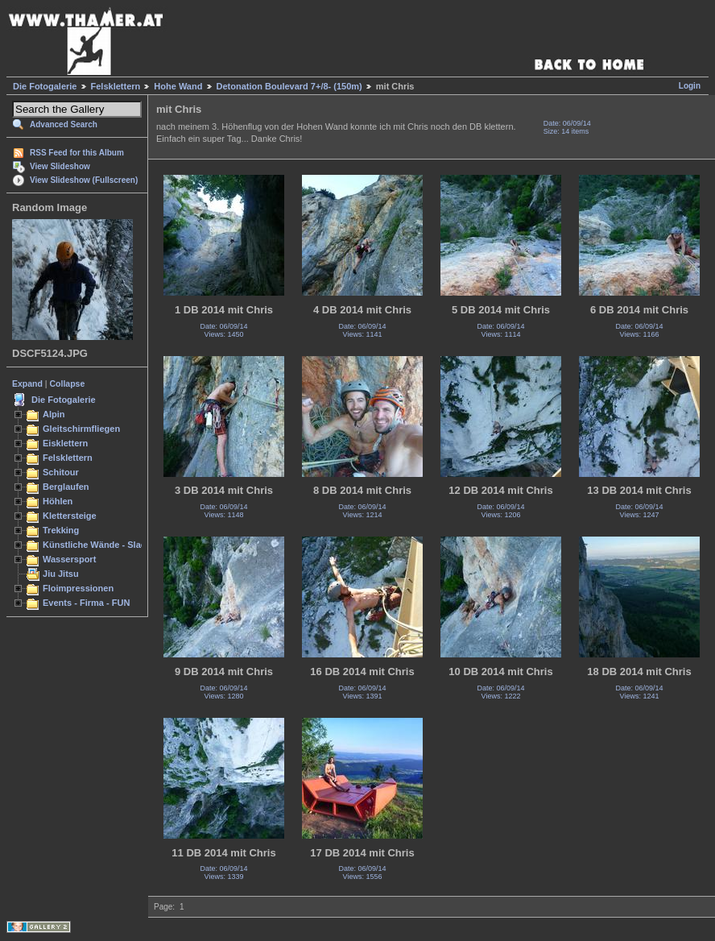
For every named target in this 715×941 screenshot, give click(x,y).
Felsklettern (116, 86)
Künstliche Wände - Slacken (102, 544)
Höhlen (57, 501)
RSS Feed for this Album (77, 152)
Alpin (54, 414)
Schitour (61, 472)
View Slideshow (60, 166)
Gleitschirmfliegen (81, 428)
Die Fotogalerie (44, 86)
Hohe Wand (178, 86)
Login (690, 85)
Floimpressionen (78, 588)
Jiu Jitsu (61, 573)
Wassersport (69, 559)
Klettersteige (70, 515)
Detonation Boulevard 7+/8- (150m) (289, 86)
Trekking (61, 530)
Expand (27, 383)
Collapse (67, 383)
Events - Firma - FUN (86, 602)
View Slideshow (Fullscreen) (84, 180)
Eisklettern (65, 443)
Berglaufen (66, 486)
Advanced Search (63, 124)
